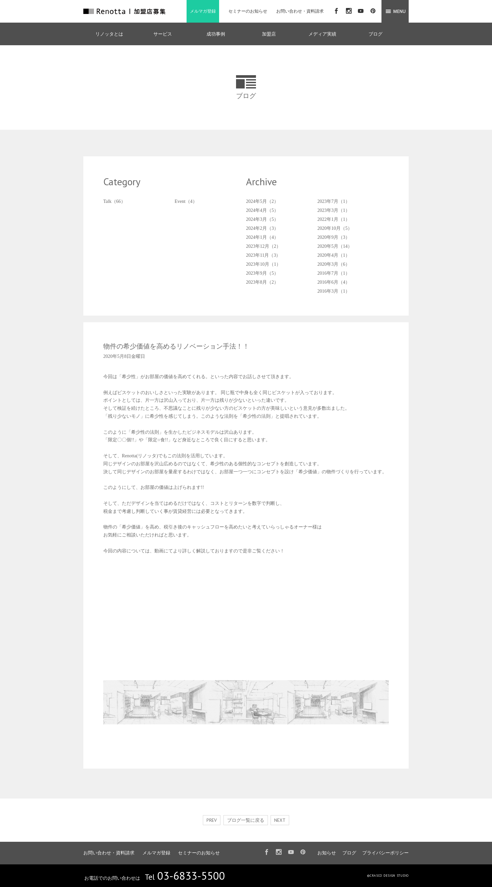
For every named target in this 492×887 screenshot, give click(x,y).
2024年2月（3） (262, 228)
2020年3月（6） (333, 264)
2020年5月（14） (334, 246)
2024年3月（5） (262, 219)
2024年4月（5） (262, 210)
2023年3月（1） (333, 210)
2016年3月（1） (333, 291)
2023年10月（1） (263, 264)
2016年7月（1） (333, 273)
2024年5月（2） (262, 201)
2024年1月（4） (262, 237)
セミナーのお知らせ (247, 11)
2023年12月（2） (263, 246)
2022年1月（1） (333, 219)
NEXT (280, 820)
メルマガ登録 (203, 11)
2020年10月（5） (334, 228)
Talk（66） (114, 201)
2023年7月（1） (333, 201)
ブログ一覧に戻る (245, 820)
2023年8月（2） (262, 282)
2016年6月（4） (333, 282)
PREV (211, 820)
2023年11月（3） (263, 255)
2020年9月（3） (333, 237)
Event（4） (186, 201)
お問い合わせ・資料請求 (300, 11)
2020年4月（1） (333, 255)
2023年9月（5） (262, 273)
